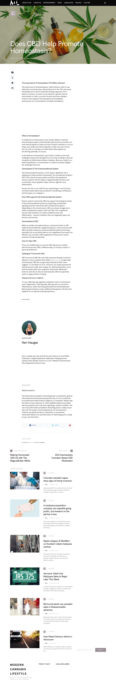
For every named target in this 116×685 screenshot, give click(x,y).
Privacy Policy (44, 664)
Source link (26, 385)
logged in (31, 442)
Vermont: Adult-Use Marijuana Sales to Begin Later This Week (55, 576)
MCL (46, 484)
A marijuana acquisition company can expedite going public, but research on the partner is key (57, 510)
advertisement (26, 299)
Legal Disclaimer (62, 664)
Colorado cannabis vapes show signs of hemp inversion (57, 479)
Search (100, 650)
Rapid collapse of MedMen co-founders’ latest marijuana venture (57, 544)
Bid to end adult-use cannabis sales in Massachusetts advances (57, 607)
